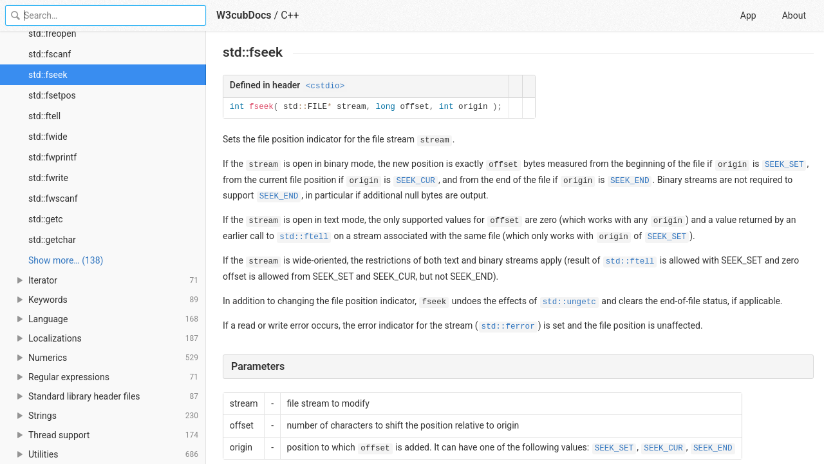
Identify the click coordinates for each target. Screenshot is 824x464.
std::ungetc (569, 302)
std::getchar (52, 240)
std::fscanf (49, 54)
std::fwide (48, 136)
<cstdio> (325, 86)
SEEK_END (629, 181)
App (748, 15)
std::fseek (48, 75)
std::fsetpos (52, 95)
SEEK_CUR (415, 181)
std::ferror (508, 326)
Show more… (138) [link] (65, 260)
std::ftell (44, 116)
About (794, 15)
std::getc (45, 219)
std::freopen (52, 33)
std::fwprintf (52, 157)
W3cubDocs (244, 15)
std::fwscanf (53, 198)
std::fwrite (48, 178)
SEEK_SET (784, 164)
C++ (290, 15)
